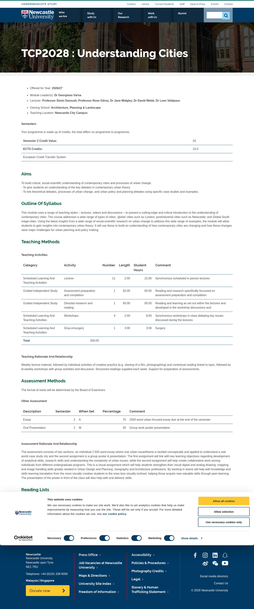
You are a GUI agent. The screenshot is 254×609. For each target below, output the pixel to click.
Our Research (148, 17)
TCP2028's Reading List (45, 498)
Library (145, 4)
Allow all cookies (224, 564)
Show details (189, 601)
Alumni (193, 17)
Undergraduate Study (39, 4)
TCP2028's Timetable (43, 525)
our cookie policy (114, 577)
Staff (182, 4)
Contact (228, 4)
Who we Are (99, 17)
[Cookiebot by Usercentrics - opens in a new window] (23, 602)
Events (214, 4)
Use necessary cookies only (224, 586)
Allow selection (224, 575)
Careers (131, 4)
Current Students (164, 4)
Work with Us (172, 17)
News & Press (197, 4)
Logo (37, 17)
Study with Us (123, 17)
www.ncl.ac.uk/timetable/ (71, 519)
